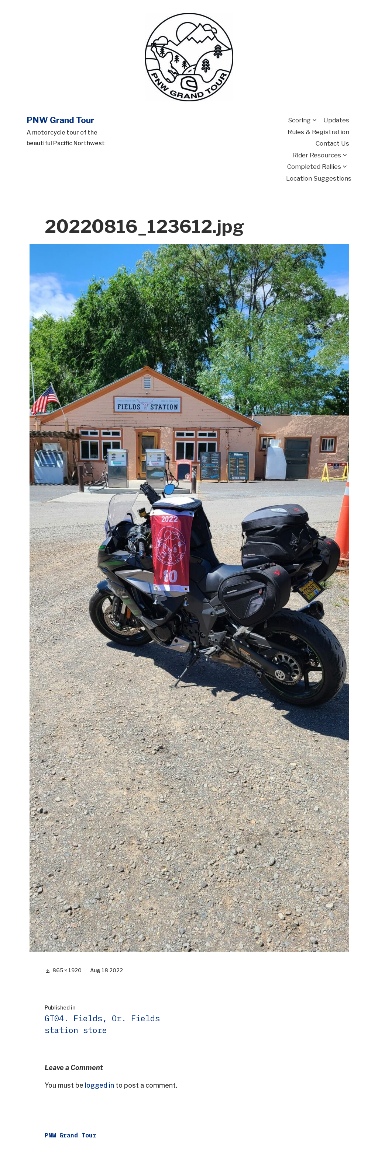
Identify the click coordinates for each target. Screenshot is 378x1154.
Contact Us (332, 143)
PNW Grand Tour (60, 120)
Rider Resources (316, 155)
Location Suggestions (318, 178)
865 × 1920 (67, 970)
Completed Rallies (314, 166)
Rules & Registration (318, 132)
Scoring (299, 120)
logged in (99, 1085)
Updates (336, 120)
